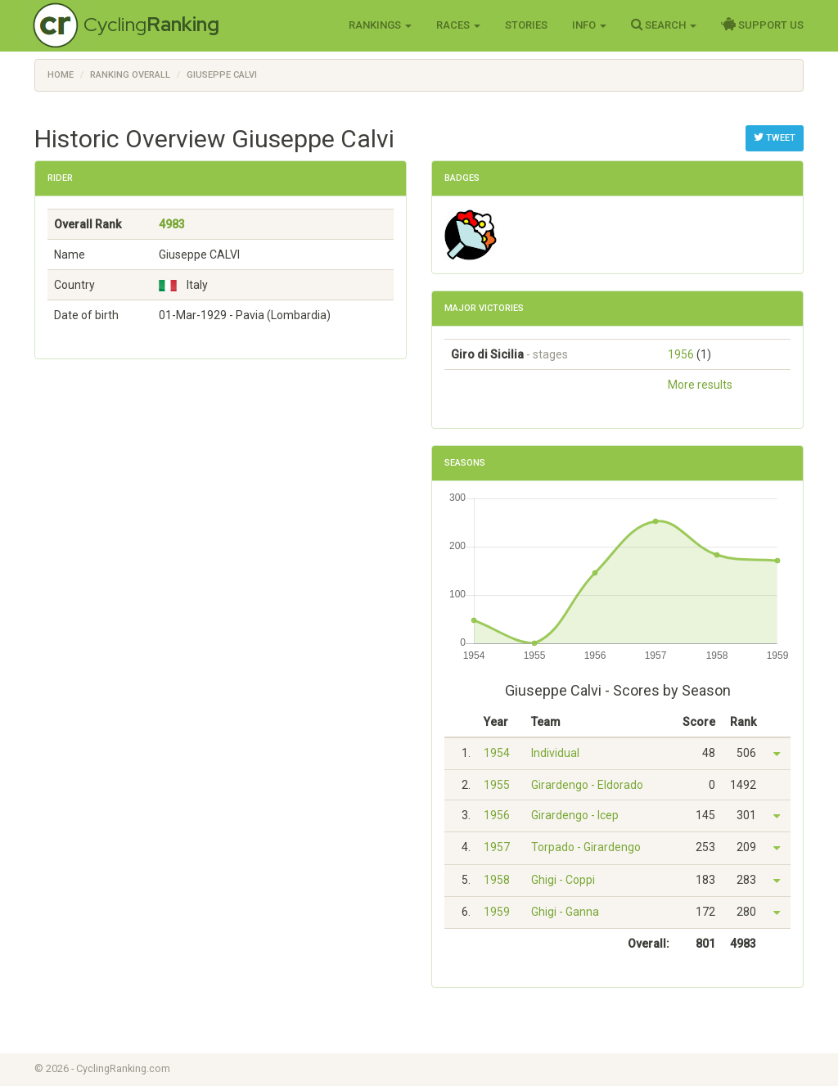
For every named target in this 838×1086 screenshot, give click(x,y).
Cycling (151, 24)
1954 (497, 752)
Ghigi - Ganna (565, 911)
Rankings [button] (380, 25)
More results (700, 384)
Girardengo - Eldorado (587, 784)
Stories (526, 25)
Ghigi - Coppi (563, 879)
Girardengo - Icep (575, 815)
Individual (555, 752)
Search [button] (663, 24)
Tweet (774, 137)
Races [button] (458, 25)
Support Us (762, 24)
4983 (172, 224)
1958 (497, 879)
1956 (681, 354)
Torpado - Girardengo (586, 847)
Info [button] (589, 25)
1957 (497, 847)
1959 (497, 911)
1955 (497, 784)
